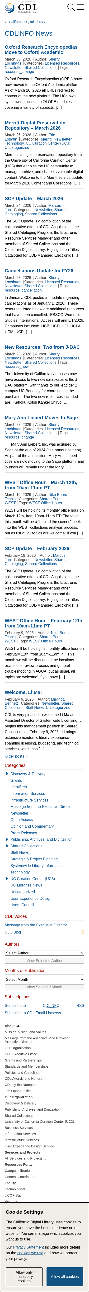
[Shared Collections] (44, 846)
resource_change (19, 72)
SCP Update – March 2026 (34, 198)
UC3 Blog (13, 932)
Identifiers (18, 787)
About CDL (14, 1026)
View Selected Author (45, 961)
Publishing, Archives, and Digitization (41, 839)
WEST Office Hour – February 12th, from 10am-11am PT (44, 623)
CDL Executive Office (21, 1054)
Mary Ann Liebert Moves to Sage (41, 417)
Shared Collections (40, 68)
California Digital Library (27, 22)
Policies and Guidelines (22, 1073)
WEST (10, 503)
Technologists (15, 1189)
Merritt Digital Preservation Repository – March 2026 (35, 125)
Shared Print (50, 499)
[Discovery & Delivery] (44, 774)
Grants (16, 780)
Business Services (19, 1128)
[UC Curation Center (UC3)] (44, 879)
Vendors (11, 1201)
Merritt (46, 139)
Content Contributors (20, 1177)
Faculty (10, 1183)
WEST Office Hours (45, 503)
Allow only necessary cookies (24, 1276)
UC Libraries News (26, 885)
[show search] (71, 7)
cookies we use (30, 1253)
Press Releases (23, 833)
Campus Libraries (18, 1171)
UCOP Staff (14, 1195)
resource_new (17, 366)
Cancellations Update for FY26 (39, 270)
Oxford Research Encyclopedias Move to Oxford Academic (41, 49)
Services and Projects (22, 1152)
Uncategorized (17, 148)
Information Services (27, 794)
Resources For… (18, 1164)
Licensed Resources (62, 63)
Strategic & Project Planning (34, 859)
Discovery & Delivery (28, 774)
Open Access (21, 820)
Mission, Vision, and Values (25, 1032)
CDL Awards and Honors (23, 1078)
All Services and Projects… (25, 1158)
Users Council (22, 905)
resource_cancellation (23, 290)
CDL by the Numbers (21, 1085)
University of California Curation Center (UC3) (39, 1121)
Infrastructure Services (29, 800)
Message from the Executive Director (41, 807)
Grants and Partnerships (23, 1060)
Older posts (14, 756)
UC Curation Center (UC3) (48, 143)
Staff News (34, 708)
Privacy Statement (28, 1247)
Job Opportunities (18, 1091)
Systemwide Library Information (37, 866)
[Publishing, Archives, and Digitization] (44, 839)
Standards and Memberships (26, 1066)
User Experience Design (31, 898)
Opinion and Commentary (32, 826)
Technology (14, 143)
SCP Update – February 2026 (37, 548)
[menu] (80, 7)
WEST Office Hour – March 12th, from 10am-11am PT (41, 485)
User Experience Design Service (29, 1146)
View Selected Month (44, 987)
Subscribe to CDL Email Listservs (33, 1013)
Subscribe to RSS (44, 1005)
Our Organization (18, 1048)
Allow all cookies (65, 1277)
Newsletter (14, 68)
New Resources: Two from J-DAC (42, 347)
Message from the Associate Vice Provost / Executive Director (37, 1040)
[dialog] (44, 1247)
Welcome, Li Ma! (23, 692)
